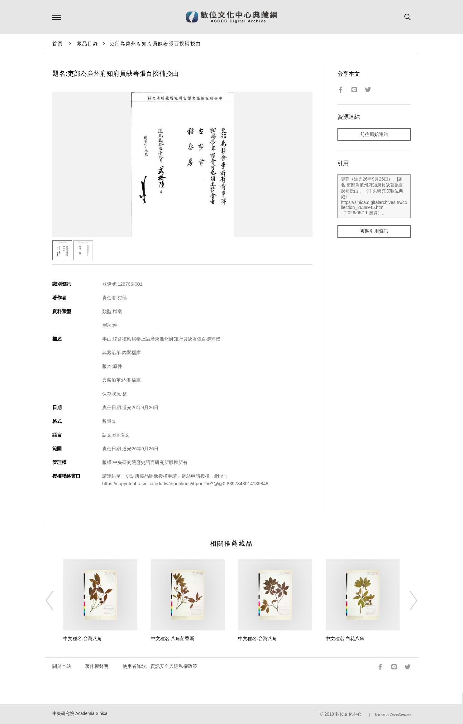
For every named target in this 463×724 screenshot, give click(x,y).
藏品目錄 (87, 43)
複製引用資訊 (374, 231)
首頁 (57, 43)
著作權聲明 (96, 666)
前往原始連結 (374, 134)
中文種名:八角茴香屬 (172, 638)
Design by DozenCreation (393, 714)
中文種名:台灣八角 (82, 638)
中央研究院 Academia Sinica (79, 713)
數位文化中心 (348, 714)
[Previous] (55, 600)
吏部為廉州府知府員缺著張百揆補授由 (155, 43)
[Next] (407, 600)
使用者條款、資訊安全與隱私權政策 (159, 666)
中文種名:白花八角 (345, 638)
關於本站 (61, 666)
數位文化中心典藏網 (231, 17)
